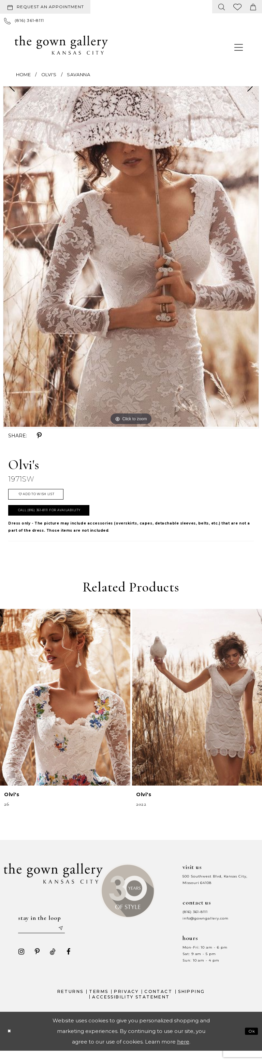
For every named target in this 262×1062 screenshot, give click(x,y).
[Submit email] (69, 938)
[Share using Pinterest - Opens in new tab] (39, 435)
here (183, 1053)
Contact (158, 1002)
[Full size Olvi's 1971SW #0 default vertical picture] (131, 256)
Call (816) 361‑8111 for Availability (60, 517)
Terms (98, 1002)
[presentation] (65, 705)
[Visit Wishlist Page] (237, 6)
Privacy (126, 1002)
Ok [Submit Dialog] (250, 1042)
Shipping (191, 1002)
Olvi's (48, 74)
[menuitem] (46, 7)
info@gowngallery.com (205, 926)
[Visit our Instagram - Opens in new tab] (18, 962)
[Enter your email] (45, 938)
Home (23, 74)
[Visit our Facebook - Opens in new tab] (65, 962)
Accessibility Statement (131, 1007)
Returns (70, 1002)
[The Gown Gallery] (61, 45)
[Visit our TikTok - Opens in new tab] (49, 962)
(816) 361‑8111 (195, 920)
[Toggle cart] (253, 6)
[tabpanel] (131, 256)
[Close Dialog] (10, 1042)
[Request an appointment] (45, 7)
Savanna (78, 74)
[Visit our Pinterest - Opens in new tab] (34, 962)
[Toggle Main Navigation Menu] (238, 47)
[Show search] (221, 6)
